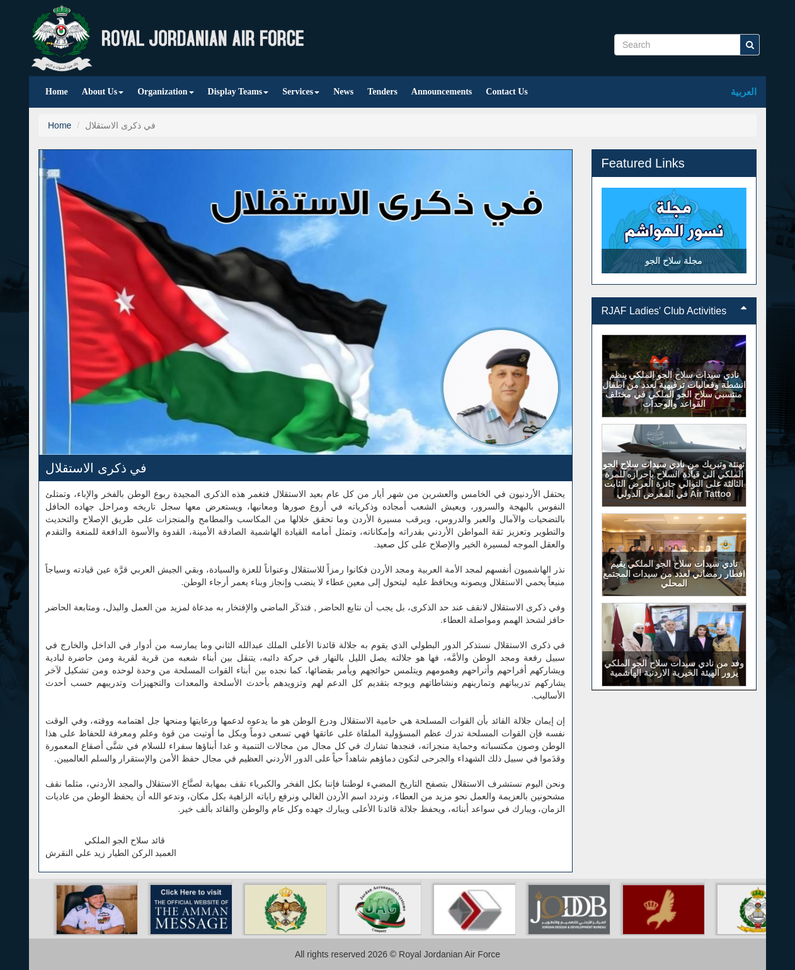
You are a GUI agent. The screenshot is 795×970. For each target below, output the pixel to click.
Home (56, 91)
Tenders (382, 91)
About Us (102, 91)
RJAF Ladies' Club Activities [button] (674, 310)
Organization (165, 91)
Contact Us (507, 91)
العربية (744, 91)
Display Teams (238, 91)
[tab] (674, 311)
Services (300, 91)
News (343, 91)
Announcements (441, 91)
